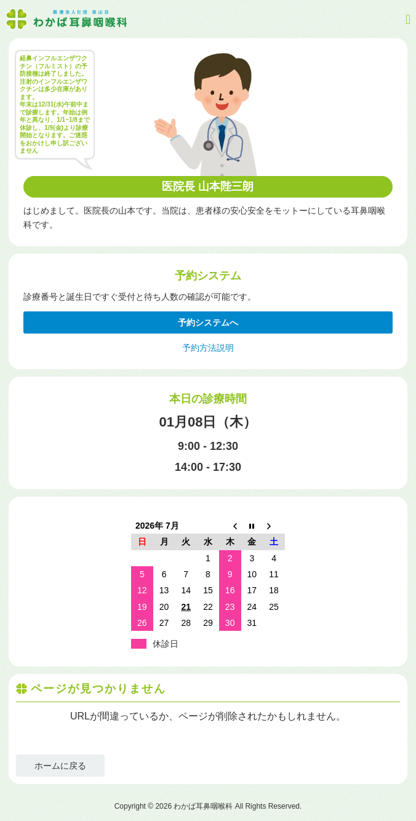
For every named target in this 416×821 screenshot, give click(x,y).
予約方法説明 (208, 348)
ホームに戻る (60, 766)
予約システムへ (208, 322)
